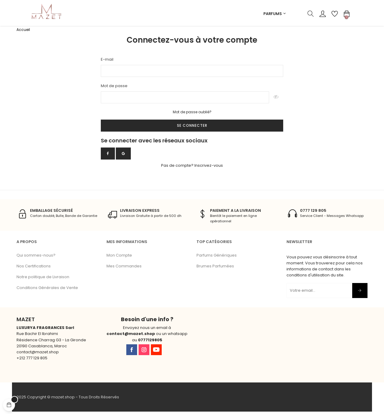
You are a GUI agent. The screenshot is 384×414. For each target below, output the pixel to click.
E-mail (107, 62)
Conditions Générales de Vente (47, 290)
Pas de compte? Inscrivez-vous (192, 167)
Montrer (276, 100)
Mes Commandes (124, 268)
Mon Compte (119, 257)
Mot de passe (114, 88)
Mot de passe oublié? (192, 114)
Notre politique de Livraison (42, 279)
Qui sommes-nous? (36, 257)
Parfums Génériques (216, 257)
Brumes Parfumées (215, 268)
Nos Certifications (33, 268)
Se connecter (192, 127)
